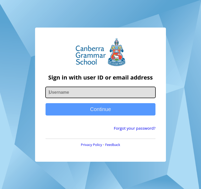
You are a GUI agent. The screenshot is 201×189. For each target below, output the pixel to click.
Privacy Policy (91, 144)
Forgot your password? (134, 128)
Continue (100, 109)
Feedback (112, 144)
